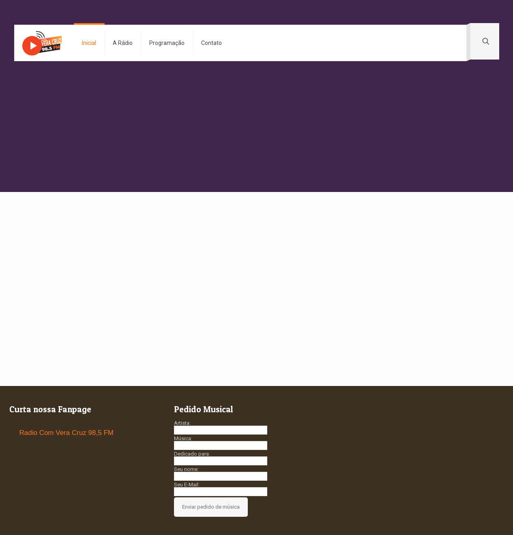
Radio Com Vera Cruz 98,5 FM (66, 433)
